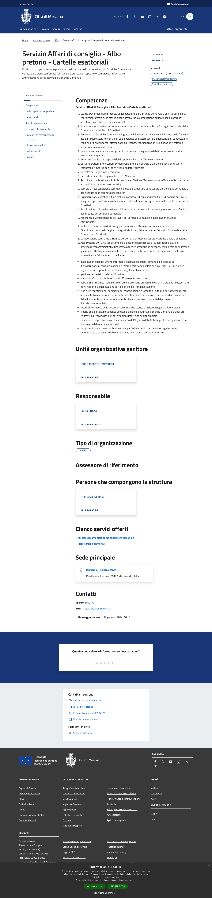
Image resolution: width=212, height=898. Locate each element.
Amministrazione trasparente (121, 841)
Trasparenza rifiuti (116, 846)
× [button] (209, 866)
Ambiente (111, 804)
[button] (106, 892)
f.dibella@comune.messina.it (97, 608)
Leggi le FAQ (69, 852)
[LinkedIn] (156, 16)
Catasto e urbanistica (73, 815)
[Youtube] (141, 16)
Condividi (158, 54)
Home (25, 40)
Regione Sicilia (26, 4)
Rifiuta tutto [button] (118, 886)
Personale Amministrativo (32, 815)
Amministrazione (41, 40)
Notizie (154, 788)
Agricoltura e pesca (116, 820)
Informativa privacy (116, 852)
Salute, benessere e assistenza (122, 809)
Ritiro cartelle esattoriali (91, 544)
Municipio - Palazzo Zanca (101, 570)
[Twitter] (134, 16)
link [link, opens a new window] (134, 880)
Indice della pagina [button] (34, 95)
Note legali (112, 857)
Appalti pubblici (70, 809)
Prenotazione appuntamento (77, 841)
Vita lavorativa (70, 799)
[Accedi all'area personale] (178, 3)
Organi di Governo (28, 788)
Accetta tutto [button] (94, 886)
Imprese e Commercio (73, 804)
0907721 (91, 602)
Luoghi (154, 813)
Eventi (154, 819)
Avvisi (154, 799)
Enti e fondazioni (27, 804)
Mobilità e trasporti (72, 825)
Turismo (67, 820)
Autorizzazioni (114, 815)
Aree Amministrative (29, 793)
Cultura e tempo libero (74, 793)
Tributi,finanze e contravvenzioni (123, 798)
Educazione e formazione (119, 788)
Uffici (56, 40)
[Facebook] (126, 16)
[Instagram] (148, 16)
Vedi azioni (158, 61)
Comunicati (156, 793)
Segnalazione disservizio (75, 846)
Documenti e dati (27, 820)
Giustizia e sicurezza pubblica (121, 793)
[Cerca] (189, 16)
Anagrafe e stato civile (74, 788)
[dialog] (106, 880)
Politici (22, 809)
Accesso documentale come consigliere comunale (105, 538)
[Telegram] (163, 16)
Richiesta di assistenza (74, 857)
